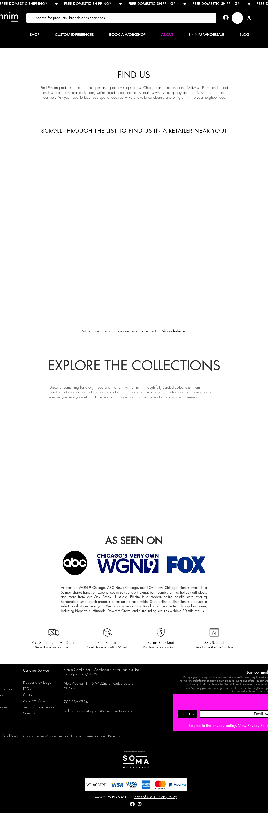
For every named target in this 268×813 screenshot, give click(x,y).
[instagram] (139, 804)
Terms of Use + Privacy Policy (155, 797)
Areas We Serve (34, 701)
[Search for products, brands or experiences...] (121, 18)
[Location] (249, 18)
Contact (28, 694)
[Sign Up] (187, 714)
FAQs (27, 688)
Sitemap (29, 713)
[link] (237, 18)
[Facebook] (132, 804)
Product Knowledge (37, 682)
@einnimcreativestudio (116, 711)
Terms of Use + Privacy (38, 707)
